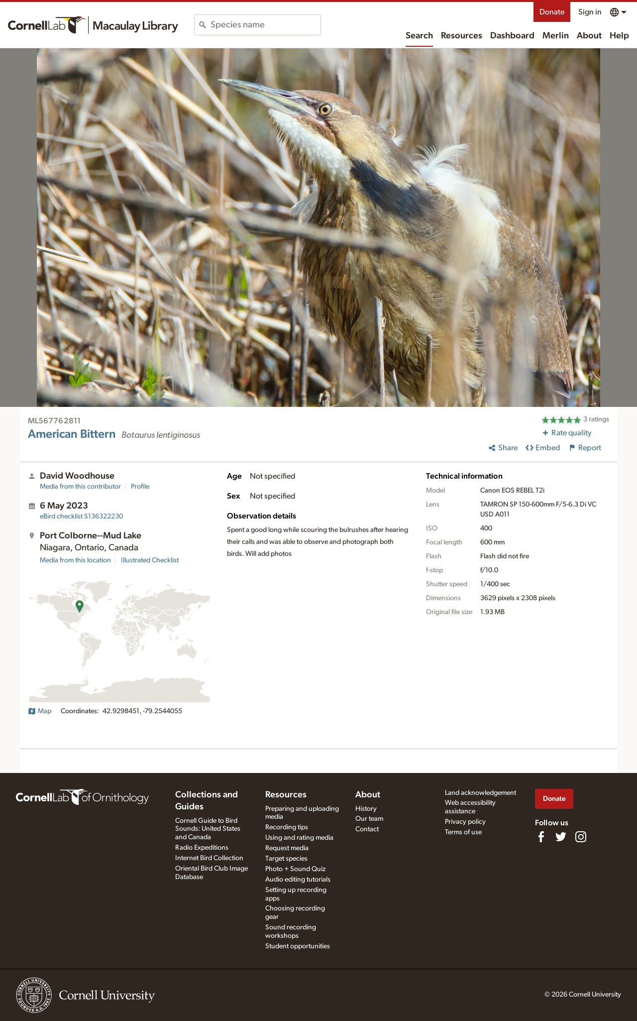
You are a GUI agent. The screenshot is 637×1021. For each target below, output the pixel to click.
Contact (367, 829)
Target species (286, 858)
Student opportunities (297, 946)
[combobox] (265, 25)
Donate (551, 12)
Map (39, 711)
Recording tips (286, 827)
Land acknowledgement (480, 792)
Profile (140, 486)
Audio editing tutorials (297, 879)
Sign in (590, 12)
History (366, 808)
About (589, 35)
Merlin (555, 35)
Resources (461, 35)
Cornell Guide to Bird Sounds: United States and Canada (207, 829)
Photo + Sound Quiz (295, 869)
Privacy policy (465, 821)
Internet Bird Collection (209, 858)
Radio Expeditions (201, 847)
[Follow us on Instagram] (581, 837)
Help (619, 35)
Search (419, 35)
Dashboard (512, 35)
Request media (287, 848)
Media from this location (75, 560)
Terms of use (463, 832)
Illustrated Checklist (150, 560)
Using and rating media (299, 837)
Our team (369, 818)
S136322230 (81, 516)
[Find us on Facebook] (541, 837)
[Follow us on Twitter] (561, 837)
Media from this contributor (80, 486)
